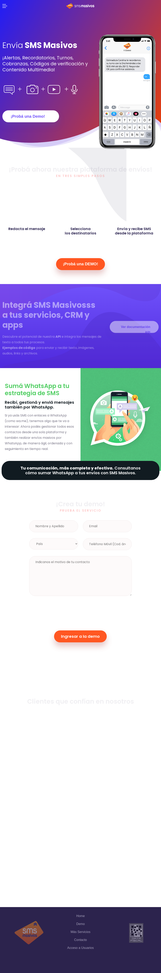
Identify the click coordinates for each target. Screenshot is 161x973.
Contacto (80, 940)
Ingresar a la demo (80, 636)
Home (80, 916)
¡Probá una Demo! (28, 116)
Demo (80, 924)
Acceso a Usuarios (80, 947)
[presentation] (59, 611)
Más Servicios (80, 932)
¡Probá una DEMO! (80, 264)
